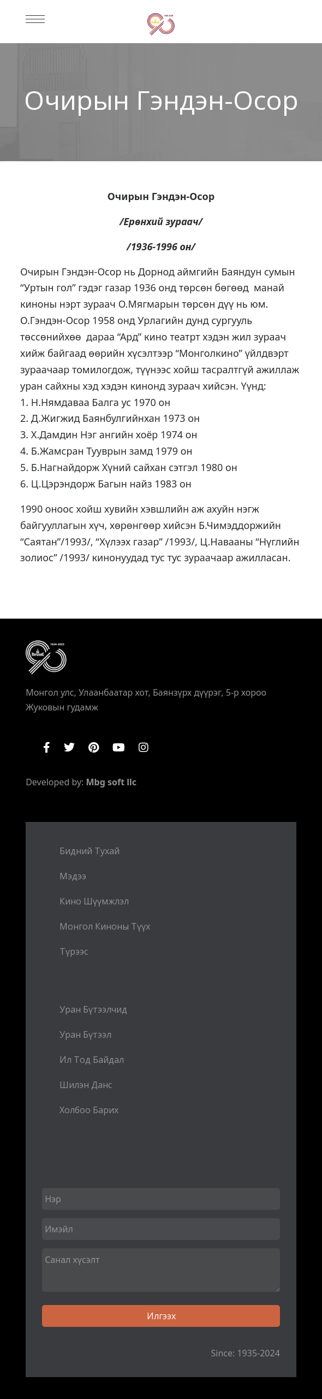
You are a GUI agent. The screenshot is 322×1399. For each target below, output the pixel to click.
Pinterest (93, 747)
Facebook (46, 747)
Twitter (69, 747)
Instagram (143, 747)
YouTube (118, 747)
